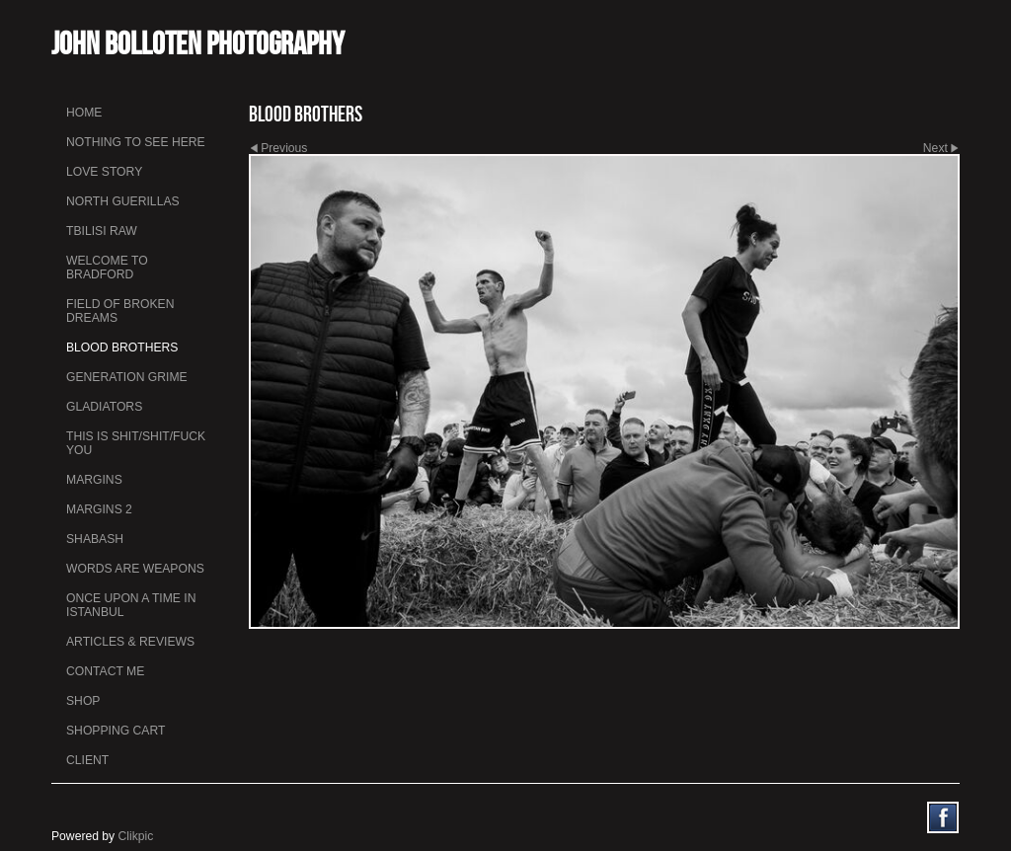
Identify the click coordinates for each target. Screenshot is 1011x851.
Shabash (94, 539)
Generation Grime (127, 377)
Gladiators (104, 407)
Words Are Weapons (135, 569)
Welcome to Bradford (107, 267)
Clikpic (136, 836)
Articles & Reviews (130, 642)
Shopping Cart (115, 730)
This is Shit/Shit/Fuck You (135, 443)
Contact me (105, 671)
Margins (94, 480)
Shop (83, 701)
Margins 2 (99, 509)
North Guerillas (123, 201)
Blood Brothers (122, 347)
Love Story (104, 172)
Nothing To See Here (135, 142)
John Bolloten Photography (198, 43)
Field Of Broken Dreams (120, 311)
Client (87, 760)
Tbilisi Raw (101, 231)
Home (84, 112)
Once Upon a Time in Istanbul (131, 605)
